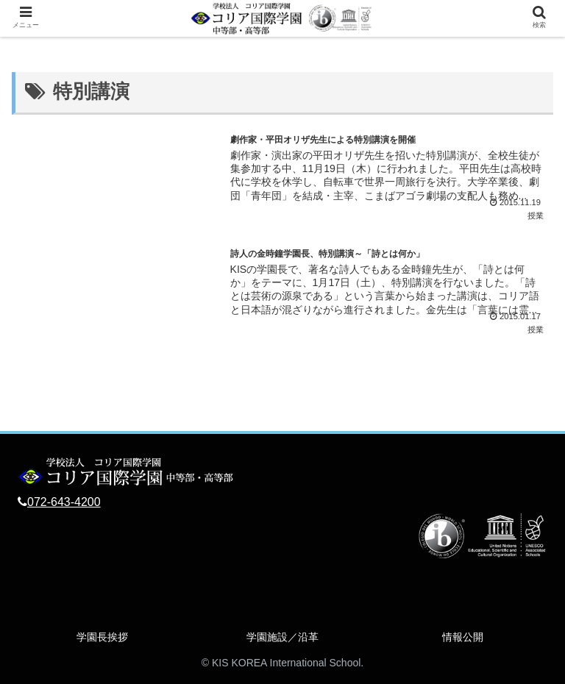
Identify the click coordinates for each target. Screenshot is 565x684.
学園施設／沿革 (282, 637)
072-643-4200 (64, 502)
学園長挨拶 (102, 637)
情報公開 (462, 637)
